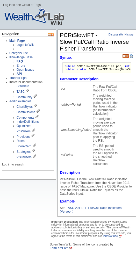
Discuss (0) (116, 34)
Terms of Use (110, 236)
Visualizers (24, 157)
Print (132, 56)
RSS (126, 55)
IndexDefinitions (28, 122)
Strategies (24, 152)
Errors (21, 65)
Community (24, 97)
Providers (23, 137)
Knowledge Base (21, 57)
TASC (21, 91)
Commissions (26, 112)
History (129, 34)
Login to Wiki (25, 45)
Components (25, 117)
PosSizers (24, 131)
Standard (23, 86)
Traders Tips (17, 78)
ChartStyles (25, 107)
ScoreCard (24, 146)
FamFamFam (59, 248)
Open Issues (25, 69)
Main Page (17, 40)
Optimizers (24, 126)
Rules (21, 141)
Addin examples (20, 101)
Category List (18, 53)
